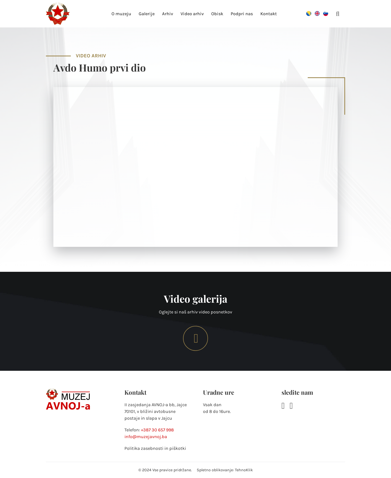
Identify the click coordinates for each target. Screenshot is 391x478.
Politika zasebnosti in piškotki (155, 448)
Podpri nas (242, 13)
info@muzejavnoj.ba (145, 436)
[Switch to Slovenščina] (325, 14)
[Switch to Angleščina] (317, 14)
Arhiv (167, 13)
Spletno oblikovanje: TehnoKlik (225, 470)
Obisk (217, 13)
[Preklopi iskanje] (337, 14)
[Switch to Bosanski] (308, 14)
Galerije (147, 13)
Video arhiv (192, 13)
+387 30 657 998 (157, 430)
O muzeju (121, 13)
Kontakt (268, 13)
